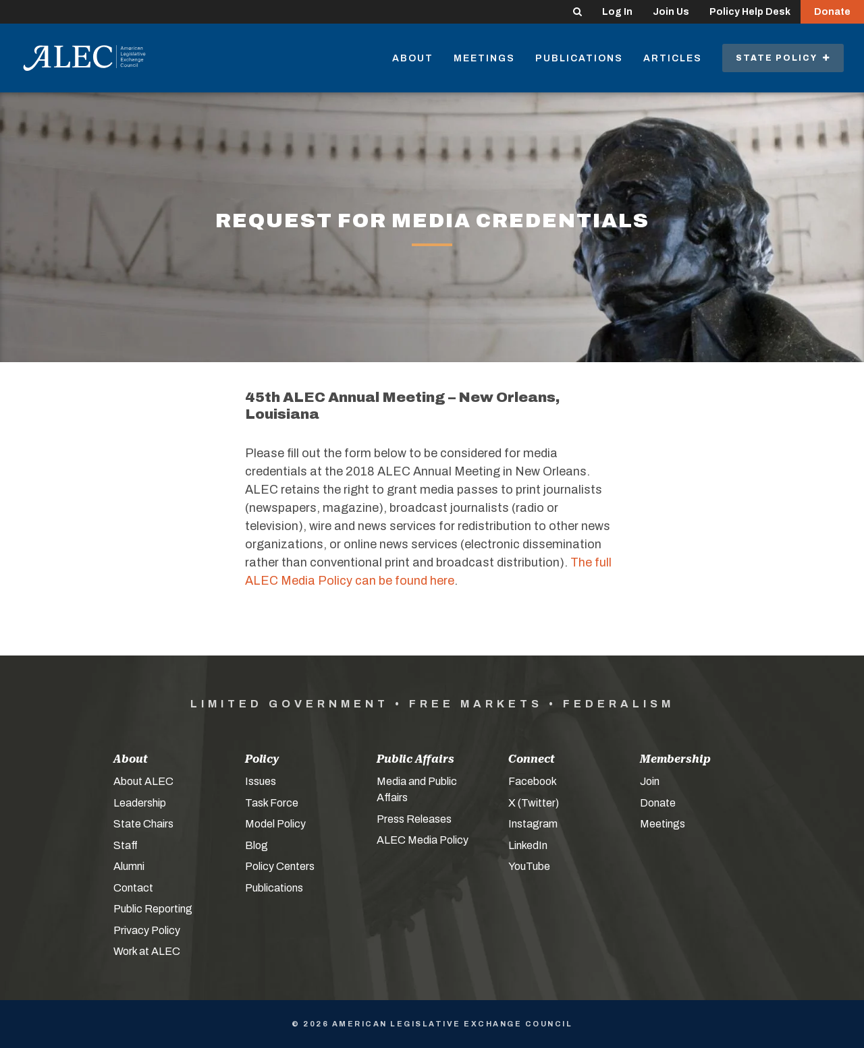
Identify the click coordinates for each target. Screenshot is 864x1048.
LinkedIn (527, 845)
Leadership (139, 803)
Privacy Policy (146, 930)
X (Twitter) (533, 803)
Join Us (671, 12)
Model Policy (275, 823)
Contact (133, 888)
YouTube (529, 866)
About (412, 58)
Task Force (271, 803)
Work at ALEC (146, 951)
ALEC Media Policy (422, 840)
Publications (579, 58)
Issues (260, 781)
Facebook (532, 781)
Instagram (533, 823)
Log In (617, 12)
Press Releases (414, 819)
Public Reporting (152, 908)
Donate (832, 12)
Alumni (128, 866)
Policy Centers (280, 866)
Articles (672, 58)
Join (649, 781)
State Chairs (143, 823)
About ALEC (143, 781)
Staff (125, 845)
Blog (256, 845)
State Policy (783, 58)
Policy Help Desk (749, 12)
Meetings (484, 58)
